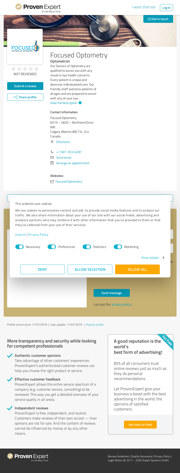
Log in (166, 7)
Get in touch (158, 19)
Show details (145, 257)
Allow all (137, 269)
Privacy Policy (43, 234)
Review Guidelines (118, 456)
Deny (42, 269)
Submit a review (25, 86)
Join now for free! (140, 424)
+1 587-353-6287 (69, 152)
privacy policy (121, 304)
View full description (65, 103)
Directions (63, 142)
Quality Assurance (141, 456)
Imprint (25, 234)
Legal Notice (115, 460)
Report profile (95, 324)
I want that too (143, 6)
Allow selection (90, 269)
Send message (111, 293)
